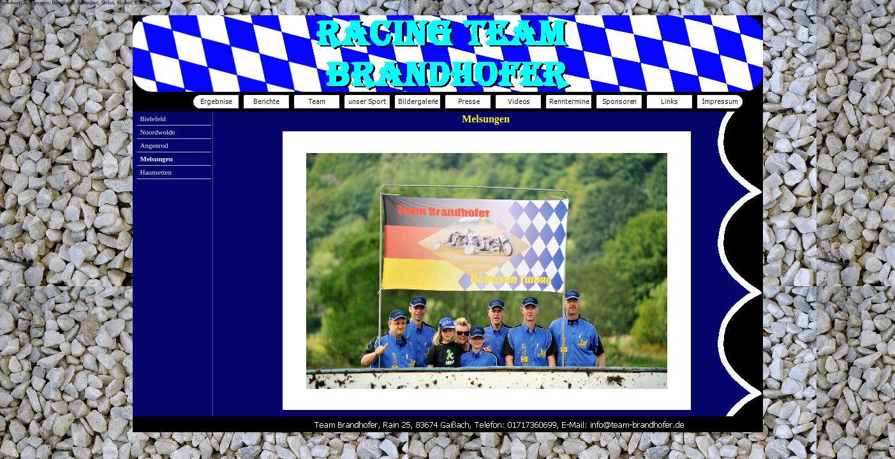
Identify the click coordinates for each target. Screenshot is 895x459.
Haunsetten (156, 172)
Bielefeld (153, 118)
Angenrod (154, 145)
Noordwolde (157, 132)
